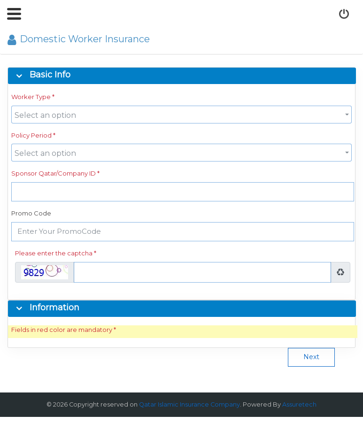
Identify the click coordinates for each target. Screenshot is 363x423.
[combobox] (181, 114)
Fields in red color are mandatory (61, 329)
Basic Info (50, 75)
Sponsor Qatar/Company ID (53, 173)
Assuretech (299, 404)
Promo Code (31, 213)
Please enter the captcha (54, 253)
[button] (14, 14)
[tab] (184, 76)
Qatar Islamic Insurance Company (189, 404)
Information (54, 308)
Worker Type (31, 96)
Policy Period (31, 135)
